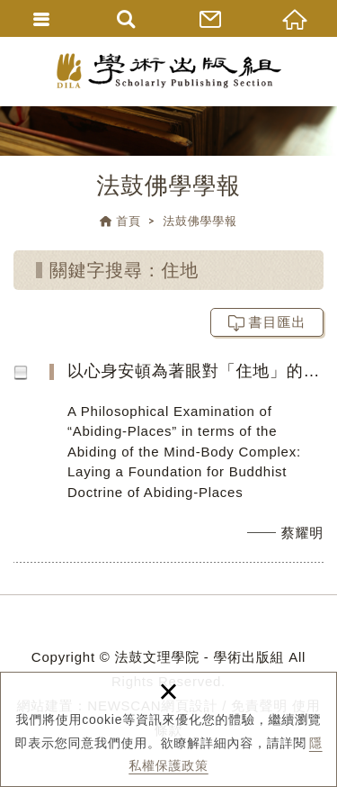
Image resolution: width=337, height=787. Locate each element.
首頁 (128, 221)
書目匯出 (277, 322)
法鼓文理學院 (169, 70)
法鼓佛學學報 (200, 221)
